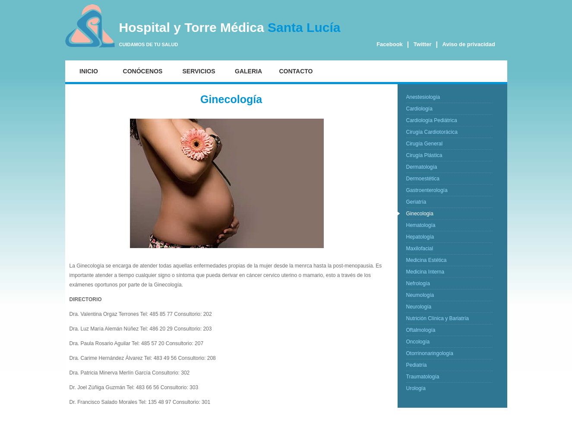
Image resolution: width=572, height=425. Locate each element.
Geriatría (416, 202)
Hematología (421, 225)
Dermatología (421, 167)
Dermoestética (422, 179)
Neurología (419, 307)
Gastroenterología (427, 190)
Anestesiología (423, 97)
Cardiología (419, 109)
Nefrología (418, 283)
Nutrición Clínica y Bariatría (437, 318)
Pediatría (416, 365)
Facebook (389, 44)
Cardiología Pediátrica (431, 120)
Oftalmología (421, 330)
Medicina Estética (426, 260)
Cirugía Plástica (424, 155)
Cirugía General (424, 144)
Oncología (418, 342)
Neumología (420, 295)
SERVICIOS (199, 71)
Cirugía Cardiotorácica (432, 132)
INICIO (88, 71)
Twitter (423, 44)
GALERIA (248, 71)
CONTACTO (296, 71)
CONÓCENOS (143, 71)
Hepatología (420, 237)
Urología (416, 388)
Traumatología (422, 377)
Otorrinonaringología (429, 353)
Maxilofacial (419, 249)
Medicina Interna (425, 272)
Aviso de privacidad (468, 44)
